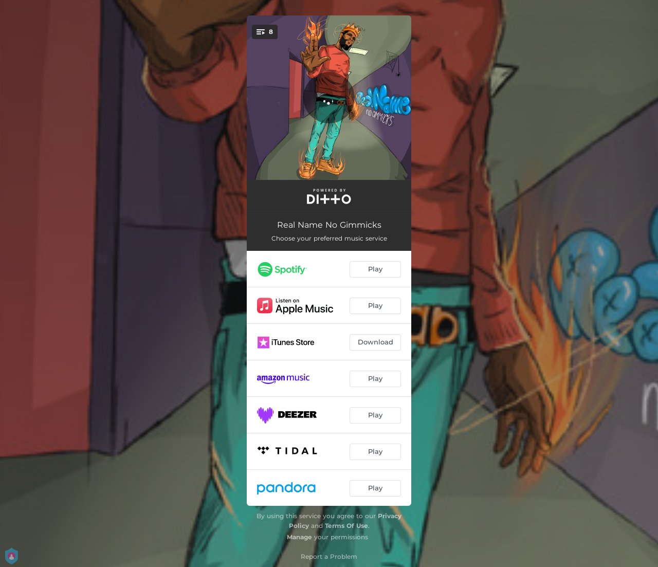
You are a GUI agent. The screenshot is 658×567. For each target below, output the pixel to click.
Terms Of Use (346, 525)
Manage (299, 537)
